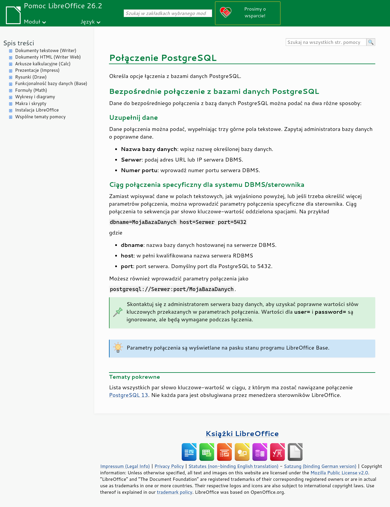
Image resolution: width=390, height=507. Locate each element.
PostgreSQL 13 (128, 395)
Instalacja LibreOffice (37, 110)
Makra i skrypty (30, 103)
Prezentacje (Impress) (37, 70)
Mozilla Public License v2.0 (339, 472)
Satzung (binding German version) (320, 466)
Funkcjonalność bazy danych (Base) (51, 83)
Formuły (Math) (31, 90)
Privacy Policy (169, 466)
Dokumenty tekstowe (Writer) (45, 50)
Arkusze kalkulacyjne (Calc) (43, 64)
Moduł (32, 21)
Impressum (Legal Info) (125, 466)
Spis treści (18, 42)
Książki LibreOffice (242, 433)
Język (87, 21)
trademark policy (174, 492)
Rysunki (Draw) (31, 77)
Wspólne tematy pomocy (40, 117)
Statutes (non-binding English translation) (233, 466)
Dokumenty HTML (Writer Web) (48, 57)
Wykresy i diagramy (35, 97)
